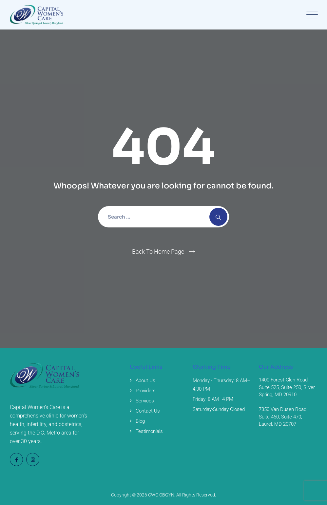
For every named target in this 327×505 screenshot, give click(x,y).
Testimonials (149, 431)
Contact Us (148, 411)
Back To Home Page (158, 251)
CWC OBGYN (161, 494)
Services (145, 401)
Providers (146, 391)
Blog (140, 421)
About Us (145, 380)
